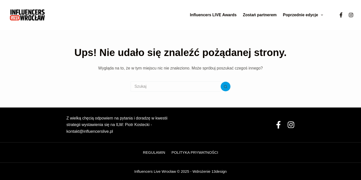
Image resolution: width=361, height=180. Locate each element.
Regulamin (154, 152)
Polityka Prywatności (194, 152)
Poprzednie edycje (304, 15)
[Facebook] (340, 15)
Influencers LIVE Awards (213, 15)
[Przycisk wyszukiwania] (226, 87)
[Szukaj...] (176, 87)
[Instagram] (350, 15)
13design (219, 171)
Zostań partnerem (260, 15)
